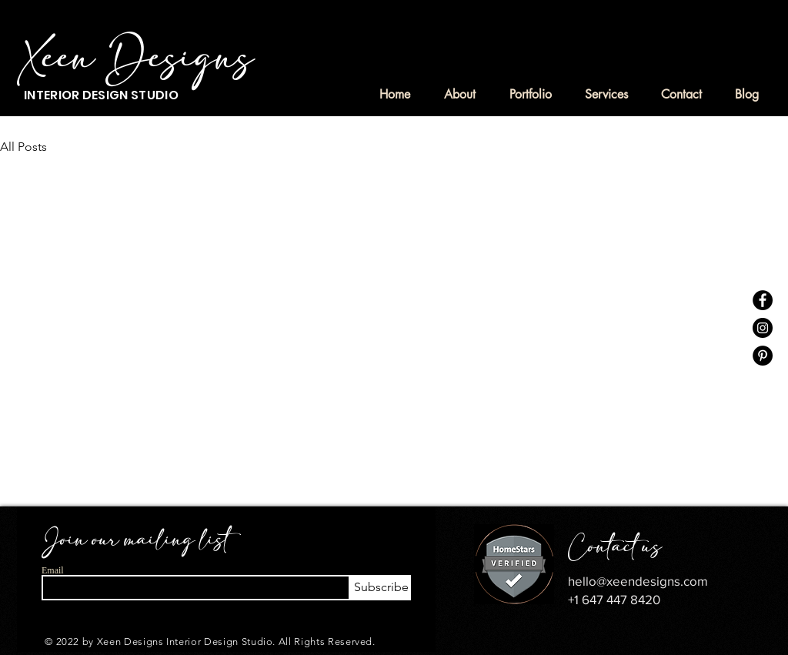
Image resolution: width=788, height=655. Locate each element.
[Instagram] (763, 328)
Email (53, 570)
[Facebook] (763, 300)
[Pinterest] (763, 356)
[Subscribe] (380, 587)
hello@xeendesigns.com (638, 580)
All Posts (23, 146)
